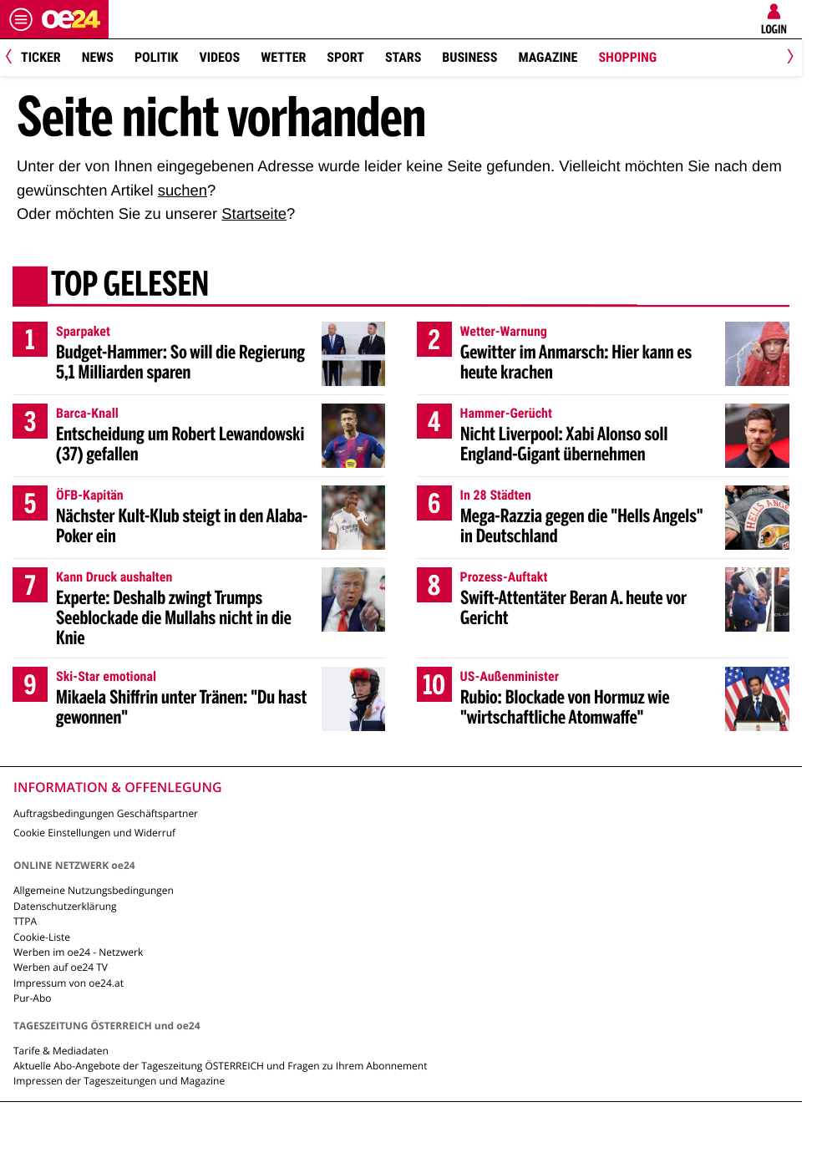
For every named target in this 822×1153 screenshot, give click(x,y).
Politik (156, 57)
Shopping (627, 57)
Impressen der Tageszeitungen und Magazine (119, 1081)
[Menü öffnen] (20, 19)
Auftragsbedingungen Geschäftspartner (105, 813)
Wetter (283, 57)
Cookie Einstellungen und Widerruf (94, 832)
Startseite (254, 213)
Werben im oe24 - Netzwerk (78, 952)
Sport (345, 57)
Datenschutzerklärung (65, 906)
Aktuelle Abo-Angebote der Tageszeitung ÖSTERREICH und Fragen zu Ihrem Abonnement (220, 1066)
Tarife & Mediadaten (61, 1051)
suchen (182, 190)
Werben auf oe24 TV (60, 967)
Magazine (547, 57)
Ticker (41, 57)
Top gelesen (130, 286)
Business (469, 57)
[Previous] (14, 58)
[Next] (787, 58)
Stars (403, 57)
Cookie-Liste (41, 937)
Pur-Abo (32, 998)
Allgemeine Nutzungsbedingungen (93, 890)
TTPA (25, 921)
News (98, 57)
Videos (219, 57)
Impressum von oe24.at (68, 983)
